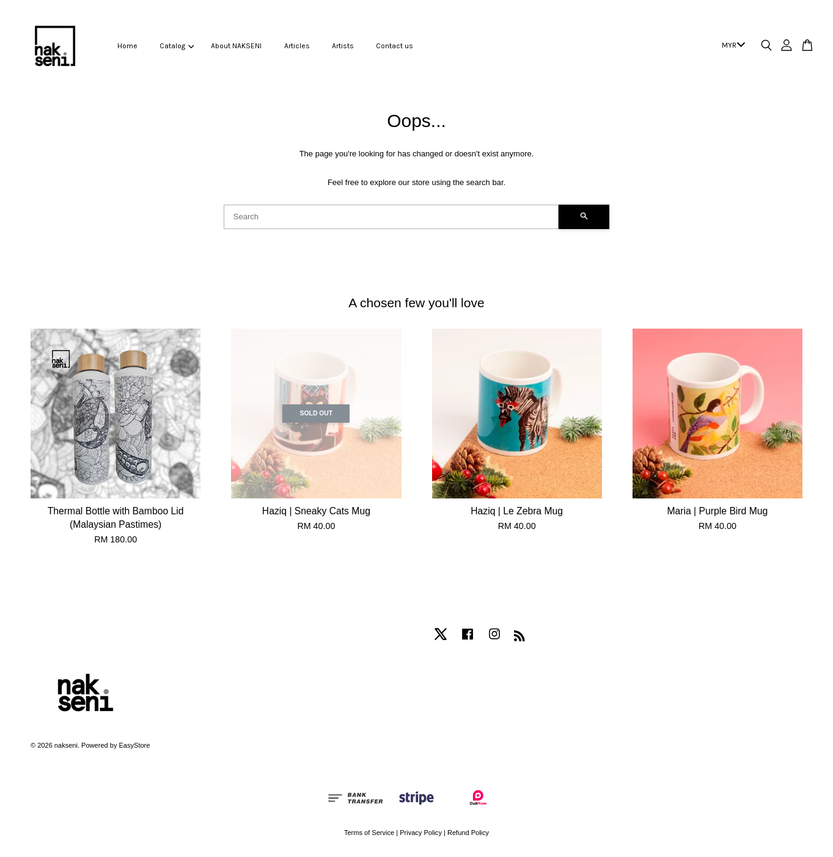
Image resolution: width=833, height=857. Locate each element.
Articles (297, 46)
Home (127, 46)
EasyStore (134, 745)
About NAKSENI (236, 46)
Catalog (177, 46)
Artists (343, 46)
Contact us (394, 46)
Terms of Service (369, 832)
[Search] (391, 217)
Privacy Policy (421, 832)
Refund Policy (468, 832)
